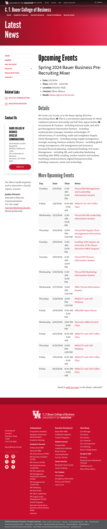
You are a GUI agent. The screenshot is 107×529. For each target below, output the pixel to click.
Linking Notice (29, 524)
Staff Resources (86, 466)
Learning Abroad (61, 454)
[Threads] (13, 467)
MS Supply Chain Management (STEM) (38, 498)
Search (98, 2)
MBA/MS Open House (86, 310)
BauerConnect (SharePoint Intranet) (90, 461)
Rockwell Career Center (64, 465)
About (9, 15)
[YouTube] (7, 467)
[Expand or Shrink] (31, 69)
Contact (53, 3)
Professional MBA (37, 447)
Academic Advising (37, 440)
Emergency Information (64, 478)
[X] (13, 462)
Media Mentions (12, 73)
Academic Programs (21, 15)
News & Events (69, 15)
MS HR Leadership (37, 471)
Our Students (85, 440)
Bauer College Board (88, 449)
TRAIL (86, 522)
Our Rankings (85, 446)
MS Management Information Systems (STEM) (38, 476)
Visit (60, 3)
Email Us (20, 167)
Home (7, 56)
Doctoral (33, 513)
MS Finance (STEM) (37, 462)
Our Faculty (84, 437)
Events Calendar (37, 3)
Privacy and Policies (63, 481)
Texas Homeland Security (76, 522)
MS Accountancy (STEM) (39, 454)
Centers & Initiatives (54, 15)
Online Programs (36, 502)
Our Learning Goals (87, 443)
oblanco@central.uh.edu (61, 94)
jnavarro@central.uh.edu (17, 207)
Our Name (84, 434)
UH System (59, 475)
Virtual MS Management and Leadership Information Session (87, 192)
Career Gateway (61, 468)
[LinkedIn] (13, 456)
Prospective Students (38, 431)
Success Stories (61, 457)
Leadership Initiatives (63, 448)
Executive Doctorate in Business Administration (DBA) (39, 508)
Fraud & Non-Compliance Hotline (14, 524)
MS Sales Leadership (38, 493)
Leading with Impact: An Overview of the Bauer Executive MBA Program (87, 245)
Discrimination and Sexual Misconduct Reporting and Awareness (51, 527)
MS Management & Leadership (37, 483)
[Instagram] (7, 462)
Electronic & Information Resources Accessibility (18, 527)
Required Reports (84, 524)
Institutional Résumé (72, 524)
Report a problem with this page (52, 522)
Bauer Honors (60, 451)
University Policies (76, 527)
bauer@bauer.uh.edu (13, 447)
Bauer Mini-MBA (61, 431)
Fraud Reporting (94, 522)
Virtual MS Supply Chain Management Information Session (88, 233)
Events (8, 60)
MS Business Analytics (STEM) (38, 458)
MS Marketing (35, 487)
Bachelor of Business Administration (38, 435)
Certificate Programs (63, 434)
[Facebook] (7, 456)
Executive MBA (35, 451)
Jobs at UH (59, 485)
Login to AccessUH (69, 3)
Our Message (85, 431)
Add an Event (11, 64)
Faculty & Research (37, 15)
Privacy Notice (38, 524)
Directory (83, 457)
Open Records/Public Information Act (54, 524)
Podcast (9, 77)
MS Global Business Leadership (38, 466)
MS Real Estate (36, 490)
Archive (8, 69)
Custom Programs (62, 437)
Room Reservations (87, 469)
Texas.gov (65, 522)
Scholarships (60, 445)
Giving (47, 3)
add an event (72, 387)
